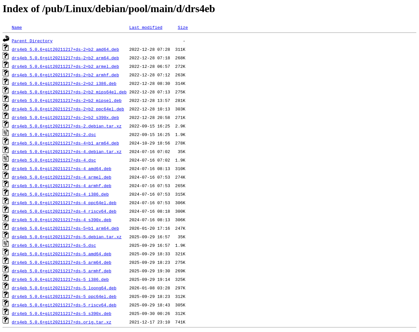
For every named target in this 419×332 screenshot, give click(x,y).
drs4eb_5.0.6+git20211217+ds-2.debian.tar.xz (66, 126)
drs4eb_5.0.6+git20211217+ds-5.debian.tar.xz (66, 237)
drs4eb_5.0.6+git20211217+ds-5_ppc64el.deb (64, 296)
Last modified (145, 27)
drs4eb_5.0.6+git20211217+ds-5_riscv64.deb (64, 305)
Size (183, 27)
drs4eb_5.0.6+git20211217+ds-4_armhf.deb (61, 185)
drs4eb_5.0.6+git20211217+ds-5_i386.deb (60, 279)
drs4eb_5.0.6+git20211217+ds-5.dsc (54, 245)
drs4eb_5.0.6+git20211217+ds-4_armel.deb (61, 177)
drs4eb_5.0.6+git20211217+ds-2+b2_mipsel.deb (66, 100)
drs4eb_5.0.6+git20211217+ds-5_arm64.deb (61, 262)
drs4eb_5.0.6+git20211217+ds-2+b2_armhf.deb (65, 75)
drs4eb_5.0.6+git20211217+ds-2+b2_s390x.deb (65, 117)
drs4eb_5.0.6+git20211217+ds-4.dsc (54, 160)
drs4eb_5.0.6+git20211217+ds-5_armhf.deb (61, 271)
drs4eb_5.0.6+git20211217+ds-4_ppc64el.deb (64, 202)
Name (17, 27)
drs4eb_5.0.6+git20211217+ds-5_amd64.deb (61, 254)
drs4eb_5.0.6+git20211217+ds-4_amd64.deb (61, 168)
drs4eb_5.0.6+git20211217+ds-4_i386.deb (60, 194)
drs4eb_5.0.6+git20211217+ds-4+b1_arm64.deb (65, 143)
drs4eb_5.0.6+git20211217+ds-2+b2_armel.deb (65, 66)
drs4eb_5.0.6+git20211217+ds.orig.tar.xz (61, 322)
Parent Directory (32, 41)
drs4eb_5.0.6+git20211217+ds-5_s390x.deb (61, 313)
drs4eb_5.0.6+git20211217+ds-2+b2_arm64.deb (65, 58)
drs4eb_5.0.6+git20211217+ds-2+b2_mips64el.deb (69, 92)
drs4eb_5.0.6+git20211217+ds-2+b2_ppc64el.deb (68, 109)
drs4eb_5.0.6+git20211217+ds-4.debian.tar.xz (66, 151)
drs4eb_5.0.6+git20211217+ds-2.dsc (54, 134)
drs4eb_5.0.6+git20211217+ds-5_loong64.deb (64, 288)
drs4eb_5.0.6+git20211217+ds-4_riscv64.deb (64, 211)
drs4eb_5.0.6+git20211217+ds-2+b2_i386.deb (64, 83)
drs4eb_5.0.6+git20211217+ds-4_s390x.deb (61, 220)
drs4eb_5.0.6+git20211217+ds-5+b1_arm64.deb (65, 228)
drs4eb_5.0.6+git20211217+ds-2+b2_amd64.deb (65, 49)
